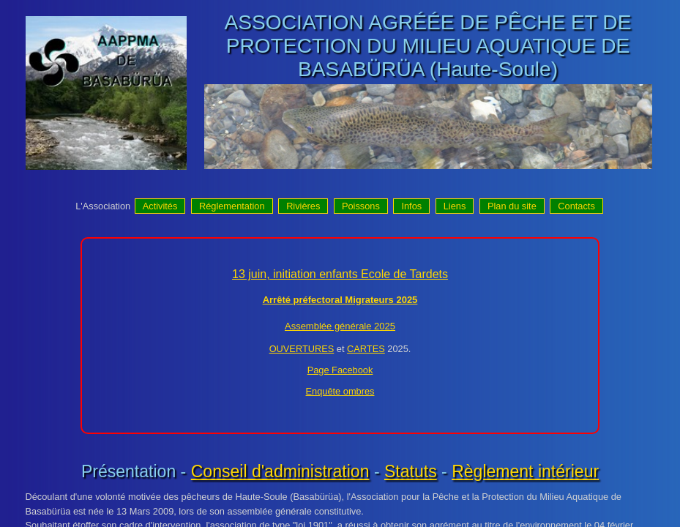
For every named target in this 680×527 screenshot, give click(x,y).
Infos (411, 206)
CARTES (366, 348)
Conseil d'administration (280, 471)
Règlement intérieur (525, 471)
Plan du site (512, 206)
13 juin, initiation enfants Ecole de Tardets (340, 274)
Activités (160, 206)
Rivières (303, 206)
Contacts (576, 206)
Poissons (361, 206)
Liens (455, 206)
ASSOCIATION (294, 22)
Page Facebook (340, 370)
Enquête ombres (340, 391)
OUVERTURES (302, 348)
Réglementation (232, 206)
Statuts (410, 471)
